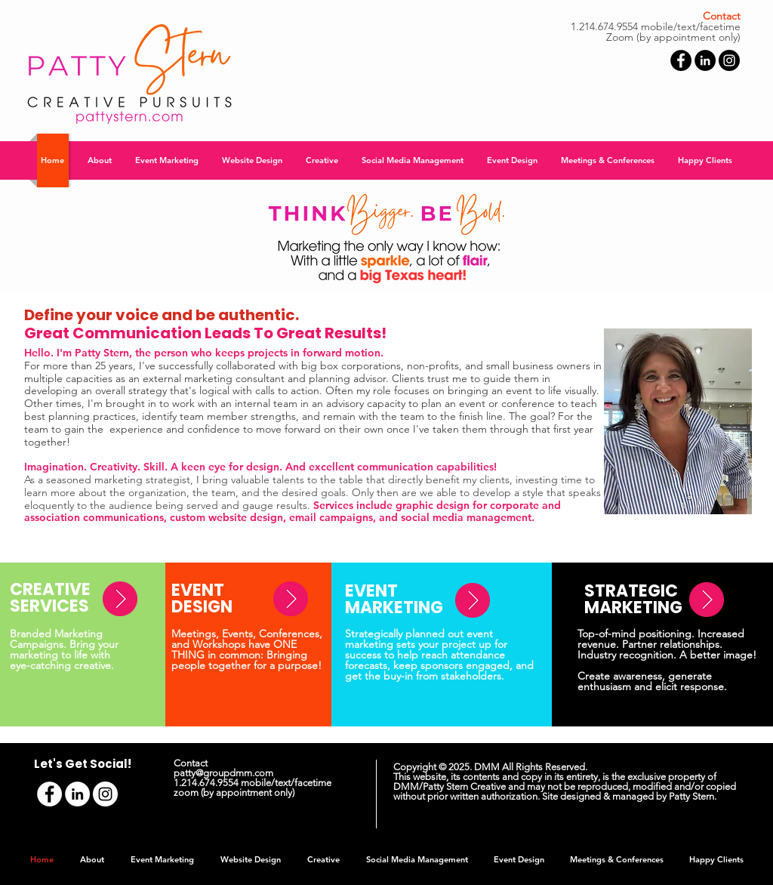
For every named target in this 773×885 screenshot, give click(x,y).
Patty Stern (691, 796)
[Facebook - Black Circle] (680, 60)
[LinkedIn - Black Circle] (705, 60)
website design (245, 517)
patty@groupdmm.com (223, 773)
